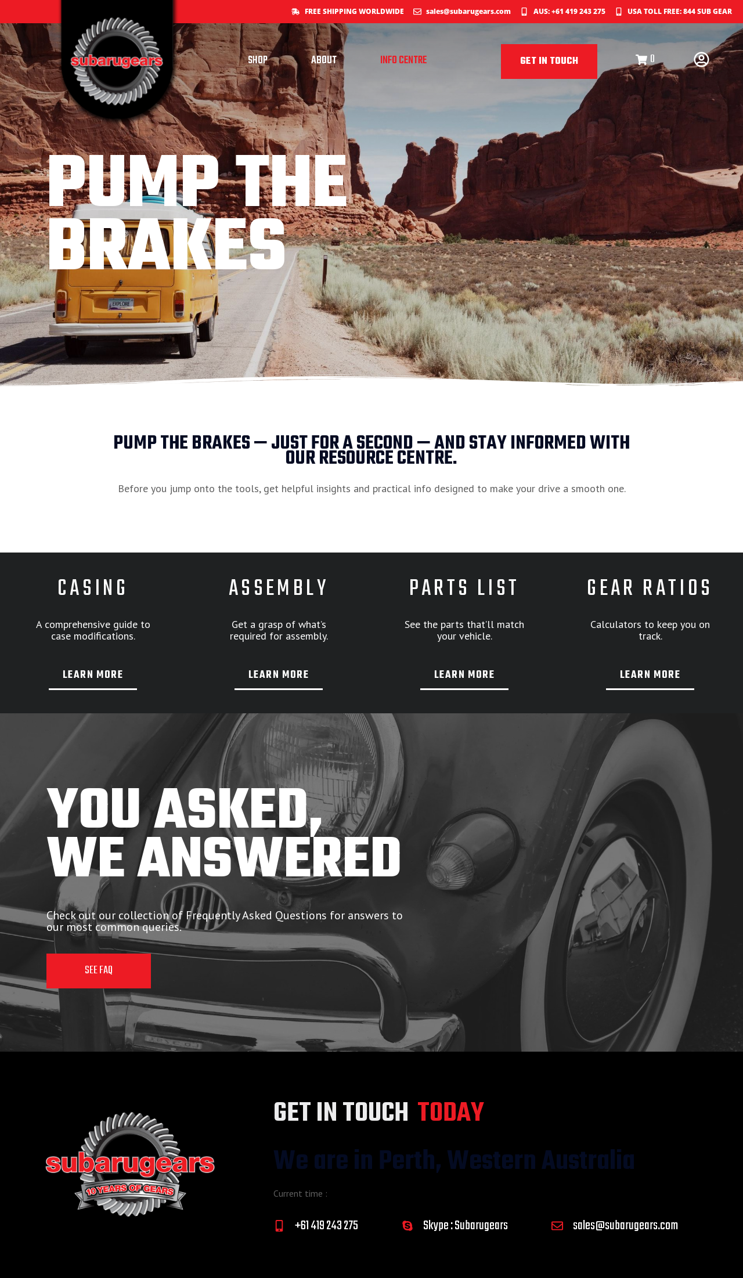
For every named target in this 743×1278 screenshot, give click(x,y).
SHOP (258, 60)
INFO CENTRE (403, 60)
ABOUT (324, 60)
